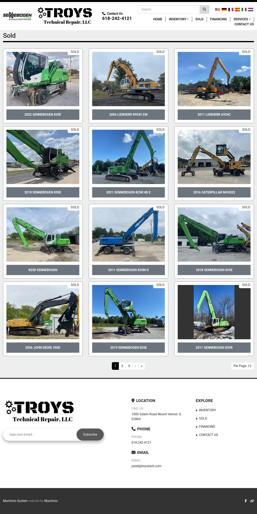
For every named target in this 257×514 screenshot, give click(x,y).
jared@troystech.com (146, 466)
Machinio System (15, 501)
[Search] (169, 9)
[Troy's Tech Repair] (41, 411)
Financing (218, 19)
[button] (179, 19)
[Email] (39, 435)
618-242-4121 (117, 18)
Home (157, 19)
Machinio (51, 501)
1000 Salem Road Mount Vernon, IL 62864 (157, 416)
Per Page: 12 (242, 366)
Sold (199, 19)
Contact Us (244, 24)
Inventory (177, 19)
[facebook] (246, 501)
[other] (252, 501)
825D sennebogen (43, 270)
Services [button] (241, 19)
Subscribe (90, 434)
